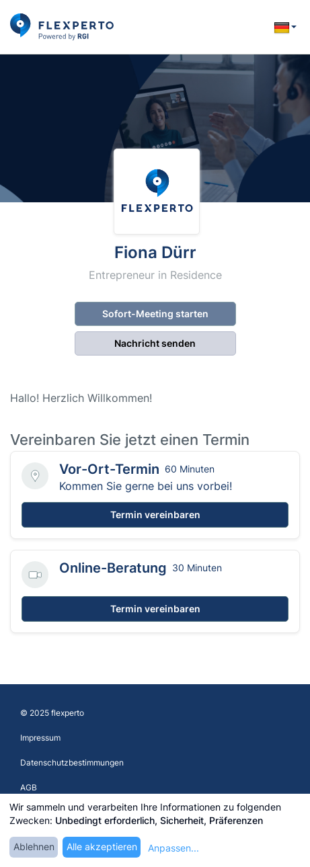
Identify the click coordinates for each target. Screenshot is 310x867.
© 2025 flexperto (52, 713)
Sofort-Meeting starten (155, 313)
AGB (28, 787)
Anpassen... (173, 848)
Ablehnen (33, 846)
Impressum (40, 738)
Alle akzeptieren (102, 846)
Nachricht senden (155, 343)
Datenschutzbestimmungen (72, 762)
